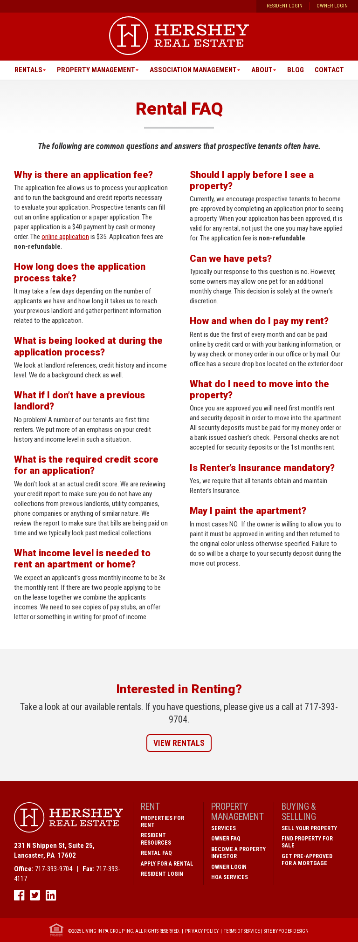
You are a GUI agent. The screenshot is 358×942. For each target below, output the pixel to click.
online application (65, 236)
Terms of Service (242, 931)
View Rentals (179, 743)
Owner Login (332, 5)
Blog (295, 70)
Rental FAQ (156, 853)
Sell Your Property (309, 828)
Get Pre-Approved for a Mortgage (307, 860)
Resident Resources (156, 839)
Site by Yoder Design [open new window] (286, 931)
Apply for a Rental (167, 863)
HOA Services (229, 877)
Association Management (193, 70)
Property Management (96, 70)
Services (223, 828)
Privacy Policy (202, 931)
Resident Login (285, 5)
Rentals (28, 70)
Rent (150, 806)
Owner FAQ (226, 838)
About (262, 70)
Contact (329, 70)
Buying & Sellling (299, 811)
